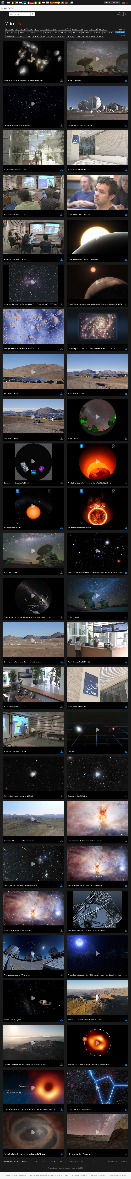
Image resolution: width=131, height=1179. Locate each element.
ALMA (30, 29)
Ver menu (7, 8)
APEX (37, 29)
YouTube (6, 828)
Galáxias (47, 33)
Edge (9, 880)
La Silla (76, 33)
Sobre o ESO (21, 29)
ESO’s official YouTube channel (60, 828)
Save (8, 922)
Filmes (21, 33)
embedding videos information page (58, 833)
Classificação (120, 32)
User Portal (116, 3)
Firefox (10, 882)
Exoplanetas (11, 33)
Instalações (108, 33)
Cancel (20, 922)
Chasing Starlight (49, 29)
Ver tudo (9, 29)
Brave (10, 875)
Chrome (10, 877)
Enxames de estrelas (55, 36)
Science (107, 3)
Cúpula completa (34, 33)
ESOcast (93, 29)
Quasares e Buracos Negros (18, 36)
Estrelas (70, 36)
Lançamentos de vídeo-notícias (90, 36)
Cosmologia (77, 29)
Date (122, 35)
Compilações (64, 29)
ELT (86, 29)
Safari (10, 885)
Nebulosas (86, 33)
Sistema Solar (39, 36)
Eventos (102, 29)
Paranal (97, 33)
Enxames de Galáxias (62, 33)
